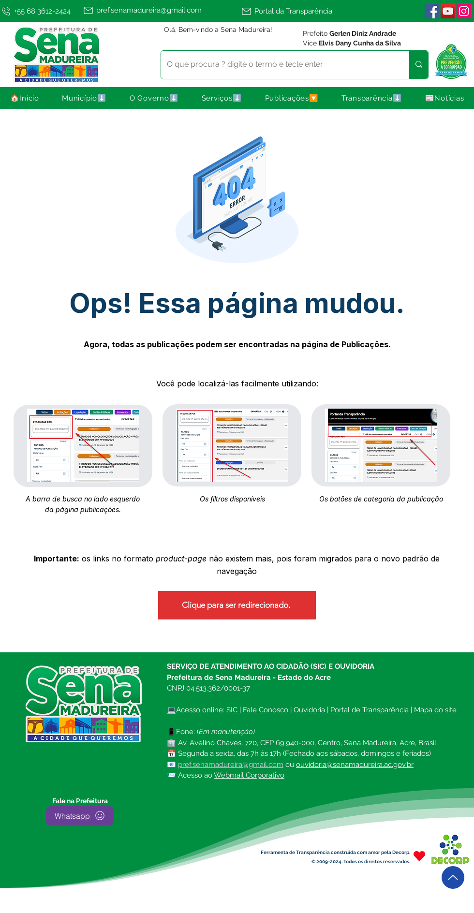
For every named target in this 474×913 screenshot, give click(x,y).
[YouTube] (448, 11)
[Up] (453, 877)
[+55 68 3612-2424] (39, 11)
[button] (84, 98)
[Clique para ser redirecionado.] (237, 605)
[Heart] (419, 856)
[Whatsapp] (80, 815)
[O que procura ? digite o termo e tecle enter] (278, 65)
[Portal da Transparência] (291, 11)
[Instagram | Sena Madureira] (464, 11)
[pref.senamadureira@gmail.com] (160, 10)
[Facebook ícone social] (432, 11)
